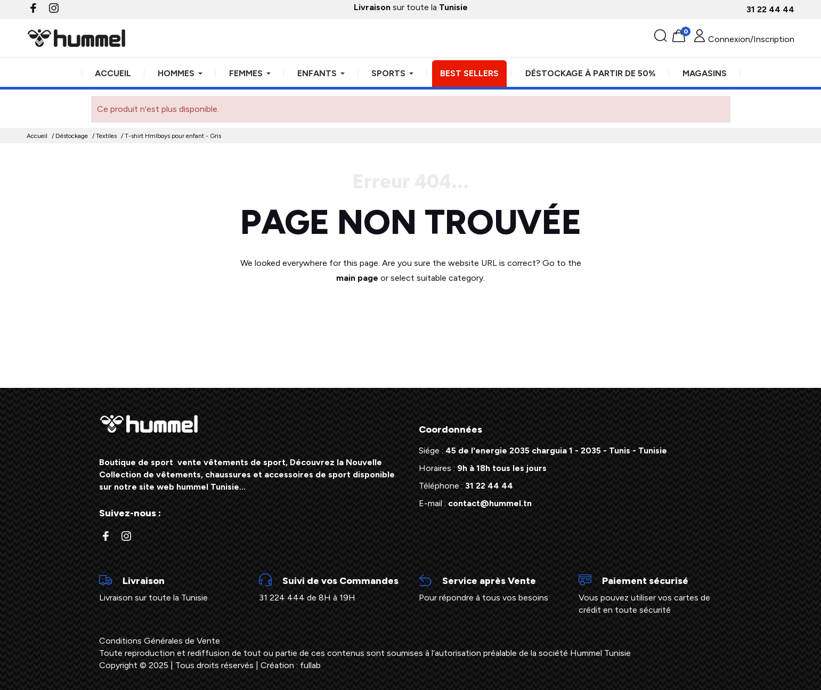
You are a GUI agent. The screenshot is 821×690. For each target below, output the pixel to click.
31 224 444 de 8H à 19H (331, 588)
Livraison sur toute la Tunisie (171, 588)
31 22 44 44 (770, 9)
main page (357, 278)
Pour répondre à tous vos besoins (491, 588)
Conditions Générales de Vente (159, 641)
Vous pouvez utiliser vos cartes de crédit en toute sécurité (650, 594)
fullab (310, 665)
